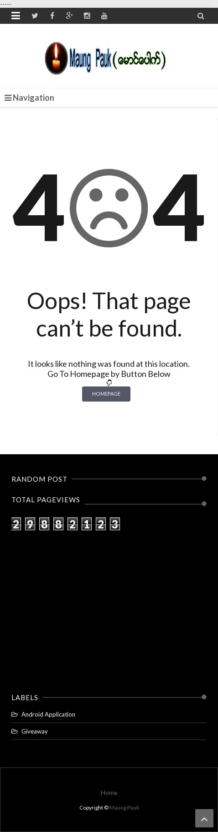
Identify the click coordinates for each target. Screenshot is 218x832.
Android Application (48, 714)
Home (109, 792)
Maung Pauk (124, 807)
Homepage (106, 394)
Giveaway (34, 731)
